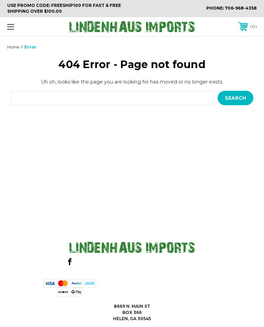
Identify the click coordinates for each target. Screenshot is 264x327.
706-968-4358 (241, 8)
